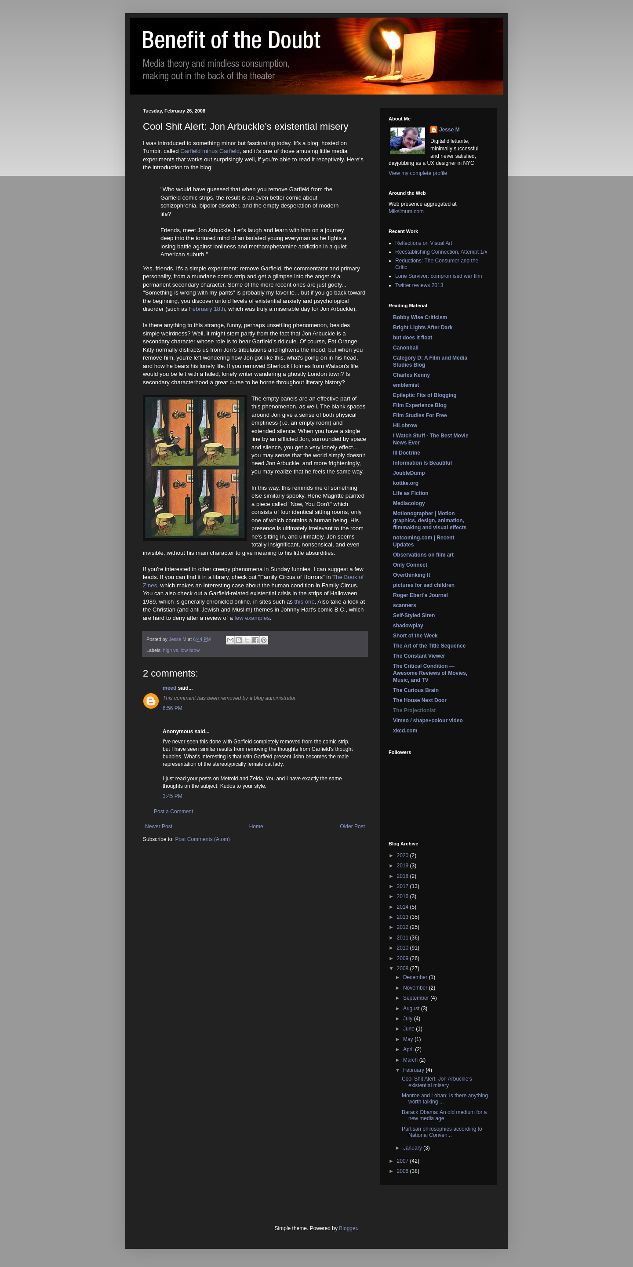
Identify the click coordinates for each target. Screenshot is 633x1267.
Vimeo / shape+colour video (428, 720)
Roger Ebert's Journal (420, 595)
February (414, 1070)
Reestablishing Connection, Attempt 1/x (441, 252)
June (409, 1029)
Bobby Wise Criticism (420, 317)
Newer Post (158, 826)
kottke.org (405, 483)
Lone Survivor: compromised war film (438, 276)
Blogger (348, 1228)
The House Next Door (420, 700)
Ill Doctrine (406, 453)
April (409, 1049)
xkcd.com (405, 731)
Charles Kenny (411, 375)
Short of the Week (415, 636)
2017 (403, 886)
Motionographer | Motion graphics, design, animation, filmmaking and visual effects (429, 520)
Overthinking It (411, 575)
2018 (403, 876)
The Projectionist (414, 710)
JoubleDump (409, 473)
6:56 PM (172, 708)
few (239, 618)
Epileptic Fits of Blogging (425, 395)
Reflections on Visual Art (423, 243)
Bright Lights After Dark (423, 327)
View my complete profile (418, 173)
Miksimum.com (406, 211)
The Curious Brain (416, 690)
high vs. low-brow (181, 650)
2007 (403, 1161)
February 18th (207, 309)
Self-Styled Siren (414, 615)
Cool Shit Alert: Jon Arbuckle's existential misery (437, 1082)
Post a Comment (173, 811)
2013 (403, 917)
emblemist (406, 385)
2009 (403, 958)
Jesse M (449, 130)
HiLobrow (405, 425)
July (408, 1019)
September (416, 998)
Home (256, 826)
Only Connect (410, 565)
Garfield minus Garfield (210, 151)
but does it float (412, 338)
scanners (404, 605)
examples (257, 618)
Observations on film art (423, 555)
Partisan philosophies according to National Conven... (442, 1132)
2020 (403, 855)
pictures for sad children (424, 585)
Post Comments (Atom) (202, 839)
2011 (403, 938)
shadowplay (408, 626)
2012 (403, 927)
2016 (403, 896)
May (409, 1039)
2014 (403, 907)
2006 (403, 1171)
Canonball (405, 348)
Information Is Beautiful (422, 463)
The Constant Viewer (419, 656)
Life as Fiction (411, 493)
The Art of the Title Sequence (429, 646)
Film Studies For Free (420, 415)
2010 (403, 948)
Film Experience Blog (420, 405)
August (412, 1008)
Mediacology (409, 503)
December (416, 977)
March (411, 1060)
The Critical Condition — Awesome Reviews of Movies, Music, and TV (430, 673)
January (413, 1148)
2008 (403, 968)
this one (305, 601)
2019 (403, 866)
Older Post (352, 826)
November (416, 988)
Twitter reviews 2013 (419, 285)
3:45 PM (172, 796)
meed (169, 688)
